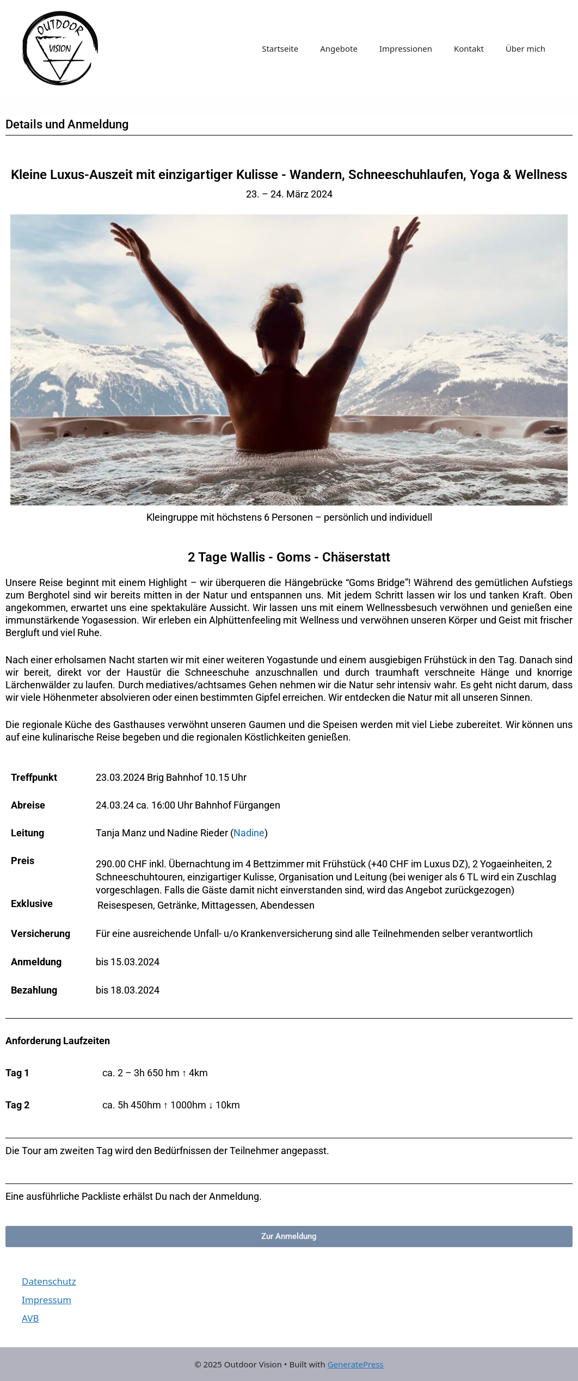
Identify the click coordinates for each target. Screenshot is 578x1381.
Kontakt (469, 48)
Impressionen (405, 48)
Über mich (525, 48)
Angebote (339, 48)
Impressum (46, 1299)
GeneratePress (356, 1364)
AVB (30, 1318)
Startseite (280, 48)
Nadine (249, 833)
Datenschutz (49, 1281)
